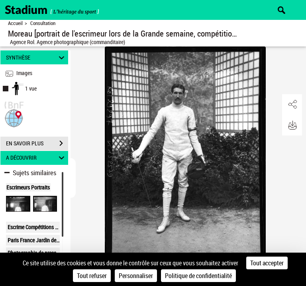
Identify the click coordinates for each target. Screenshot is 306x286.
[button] (14, 117)
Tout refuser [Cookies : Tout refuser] (92, 275)
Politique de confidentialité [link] (198, 275)
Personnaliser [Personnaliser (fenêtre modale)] (136, 275)
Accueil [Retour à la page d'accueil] (15, 23)
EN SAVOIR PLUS (37, 143)
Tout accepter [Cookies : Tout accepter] (267, 263)
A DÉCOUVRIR (36, 158)
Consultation (42, 23)
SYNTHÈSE (36, 57)
